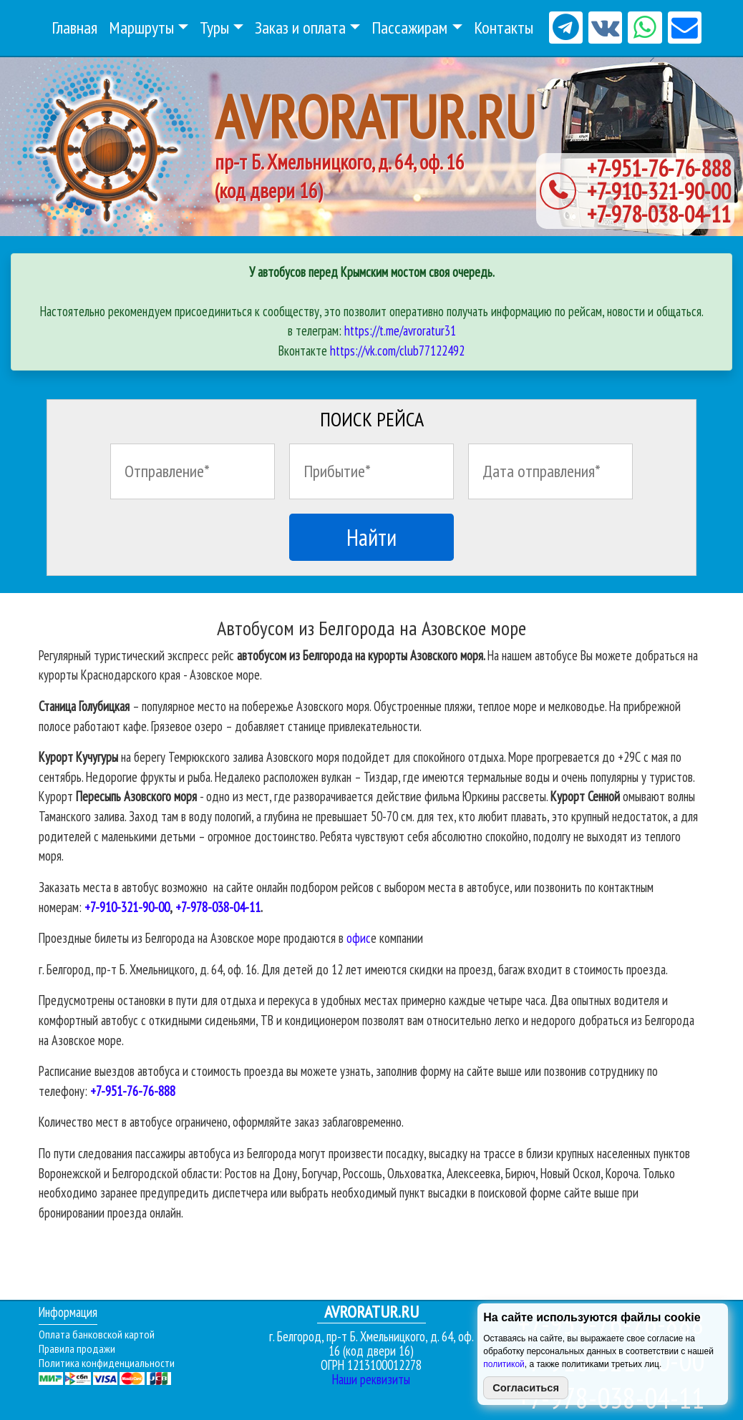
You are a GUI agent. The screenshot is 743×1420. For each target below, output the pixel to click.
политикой (504, 1364)
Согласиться (525, 1388)
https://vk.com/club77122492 (397, 350)
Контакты (503, 27)
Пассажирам (409, 27)
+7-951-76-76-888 (659, 168)
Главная (74, 27)
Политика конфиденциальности (107, 1363)
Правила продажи (77, 1348)
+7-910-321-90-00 (659, 191)
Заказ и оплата (300, 27)
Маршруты (141, 27)
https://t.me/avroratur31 (400, 330)
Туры (214, 27)
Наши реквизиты (371, 1379)
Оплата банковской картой (97, 1334)
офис (358, 937)
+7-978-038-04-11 (659, 214)
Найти (371, 537)
